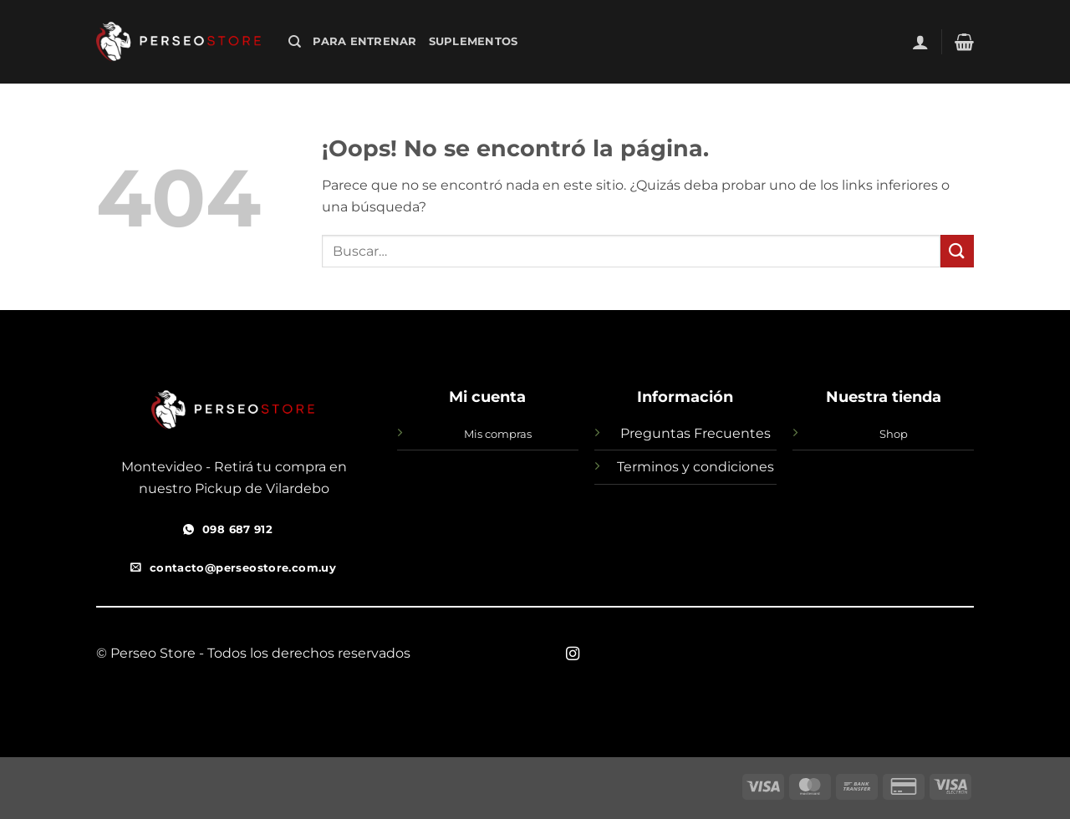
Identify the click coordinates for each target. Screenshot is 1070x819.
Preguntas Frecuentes (695, 433)
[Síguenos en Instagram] (572, 654)
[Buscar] (294, 42)
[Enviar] (957, 251)
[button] (920, 41)
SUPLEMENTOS (473, 41)
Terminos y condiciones (695, 467)
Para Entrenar (364, 41)
